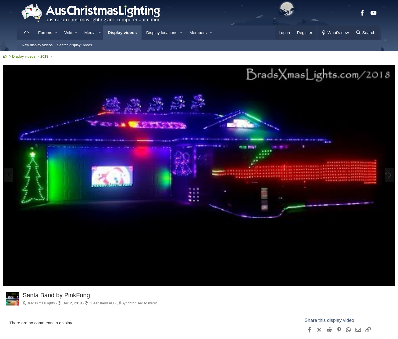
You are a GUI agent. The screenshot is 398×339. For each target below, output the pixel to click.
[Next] (371, 166)
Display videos (122, 32)
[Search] (365, 32)
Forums (45, 32)
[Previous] (26, 166)
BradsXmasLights (59, 284)
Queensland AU (119, 284)
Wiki (68, 32)
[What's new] (335, 32)
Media (90, 32)
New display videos (37, 45)
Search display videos (74, 45)
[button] (56, 32)
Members (198, 32)
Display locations (161, 32)
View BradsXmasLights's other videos (324, 333)
